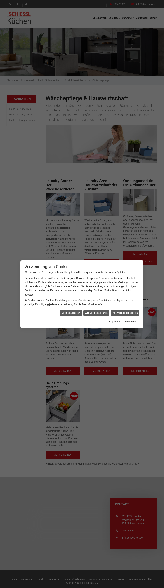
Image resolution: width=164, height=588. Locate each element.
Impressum (115, 315)
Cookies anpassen (71, 306)
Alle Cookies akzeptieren (125, 306)
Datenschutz (132, 315)
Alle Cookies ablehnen (96, 306)
